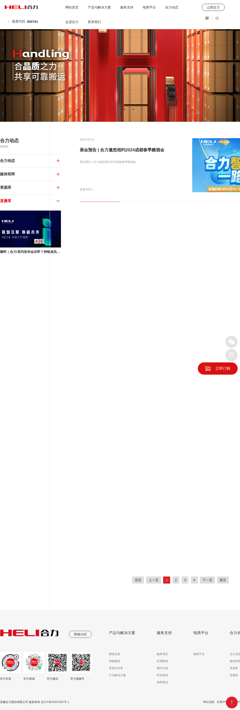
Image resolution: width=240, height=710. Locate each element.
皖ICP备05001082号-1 (54, 702)
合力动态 (171, 7)
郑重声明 (222, 702)
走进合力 (72, 22)
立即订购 (222, 368)
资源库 (234, 668)
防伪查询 (162, 675)
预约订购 (162, 668)
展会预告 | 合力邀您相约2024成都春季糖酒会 (122, 150)
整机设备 (114, 654)
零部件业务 (116, 668)
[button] (106, 109)
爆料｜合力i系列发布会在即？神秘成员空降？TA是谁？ (30, 252)
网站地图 (208, 702)
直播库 (234, 675)
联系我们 (94, 22)
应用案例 (162, 661)
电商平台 (149, 7)
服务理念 (162, 654)
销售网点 (162, 682)
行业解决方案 (117, 675)
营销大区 (80, 634)
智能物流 (114, 661)
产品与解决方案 (99, 7)
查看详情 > (86, 189)
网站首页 (72, 7)
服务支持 (126, 7)
